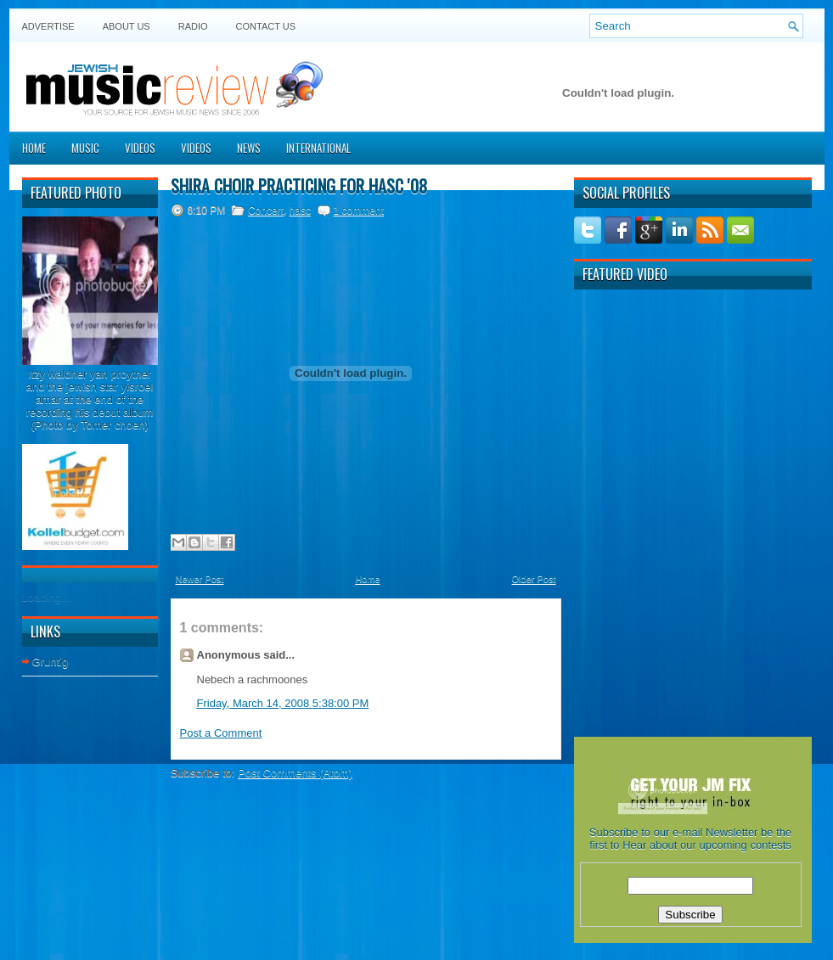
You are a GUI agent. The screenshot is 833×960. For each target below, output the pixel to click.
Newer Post (200, 579)
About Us (126, 26)
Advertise (48, 26)
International (318, 147)
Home (34, 147)
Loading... (46, 597)
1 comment (359, 210)
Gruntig (50, 661)
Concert (266, 210)
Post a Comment (221, 733)
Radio (193, 26)
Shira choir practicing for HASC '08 (299, 185)
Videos (140, 147)
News (249, 147)
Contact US (266, 26)
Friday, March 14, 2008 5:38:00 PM (283, 703)
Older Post (534, 579)
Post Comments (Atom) (295, 772)
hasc (300, 210)
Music (85, 147)
